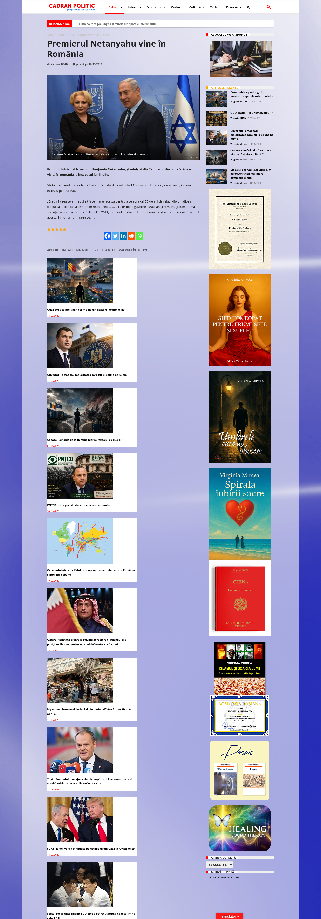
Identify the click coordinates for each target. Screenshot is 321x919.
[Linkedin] (123, 236)
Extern (61, 34)
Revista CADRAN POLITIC (225, 877)
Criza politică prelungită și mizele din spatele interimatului (118, 24)
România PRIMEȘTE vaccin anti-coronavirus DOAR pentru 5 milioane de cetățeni (68, 745)
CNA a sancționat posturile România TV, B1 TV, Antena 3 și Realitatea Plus (119, 809)
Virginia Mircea (238, 101)
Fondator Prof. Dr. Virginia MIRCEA (159, 915)
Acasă (50, 34)
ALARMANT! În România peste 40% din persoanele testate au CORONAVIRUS (175, 868)
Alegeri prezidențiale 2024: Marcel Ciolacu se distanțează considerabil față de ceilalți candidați (122, 489)
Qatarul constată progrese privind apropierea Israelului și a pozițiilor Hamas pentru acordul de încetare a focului (176, 361)
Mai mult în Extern (133, 250)
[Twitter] (115, 236)
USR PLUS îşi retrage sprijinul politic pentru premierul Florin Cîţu (123, 548)
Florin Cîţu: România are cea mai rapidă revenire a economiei (68, 807)
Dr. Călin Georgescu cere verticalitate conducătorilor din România (120, 686)
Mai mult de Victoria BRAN (96, 250)
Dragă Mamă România (166, 614)
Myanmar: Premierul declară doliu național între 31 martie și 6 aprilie (70, 423)
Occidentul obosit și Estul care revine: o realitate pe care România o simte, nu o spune (122, 359)
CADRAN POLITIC (74, 915)
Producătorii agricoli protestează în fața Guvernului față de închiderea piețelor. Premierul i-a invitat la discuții (175, 748)
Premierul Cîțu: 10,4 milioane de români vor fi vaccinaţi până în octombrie (68, 686)
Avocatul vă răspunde (229, 34)
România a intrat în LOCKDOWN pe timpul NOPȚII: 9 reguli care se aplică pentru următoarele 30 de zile (122, 870)
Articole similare (60, 250)
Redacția (130, 915)
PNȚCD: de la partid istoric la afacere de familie (66, 357)
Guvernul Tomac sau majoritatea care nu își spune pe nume (121, 299)
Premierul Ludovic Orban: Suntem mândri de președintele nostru (174, 807)
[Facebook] (107, 236)
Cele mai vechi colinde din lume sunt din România (173, 684)
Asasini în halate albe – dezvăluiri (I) (175, 484)
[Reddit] (131, 236)
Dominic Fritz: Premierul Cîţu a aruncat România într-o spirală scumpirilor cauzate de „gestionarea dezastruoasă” (172, 553)
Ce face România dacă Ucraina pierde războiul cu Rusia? (172, 299)
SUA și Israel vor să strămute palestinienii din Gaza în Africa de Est (174, 425)
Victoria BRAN (59, 64)
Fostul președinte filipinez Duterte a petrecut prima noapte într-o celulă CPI (70, 492)
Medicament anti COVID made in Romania (121, 743)
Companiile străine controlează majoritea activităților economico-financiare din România (122, 618)
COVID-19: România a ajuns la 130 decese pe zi (69, 866)
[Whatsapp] (139, 236)
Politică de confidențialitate (105, 915)
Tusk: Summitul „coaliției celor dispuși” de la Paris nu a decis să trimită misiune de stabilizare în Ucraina (120, 428)
